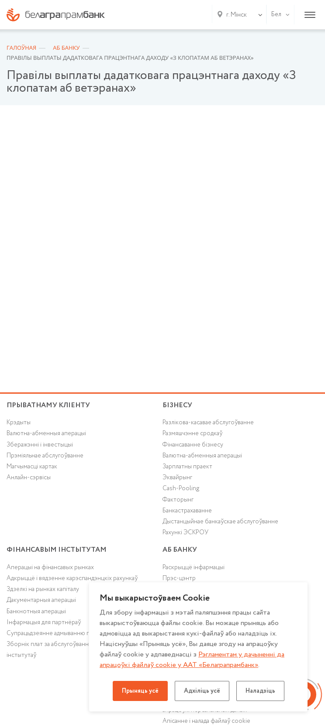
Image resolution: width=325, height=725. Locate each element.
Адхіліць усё (202, 691)
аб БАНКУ (179, 550)
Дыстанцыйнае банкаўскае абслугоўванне (220, 521)
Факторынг (178, 499)
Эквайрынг (177, 477)
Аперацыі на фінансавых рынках (50, 567)
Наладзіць (260, 691)
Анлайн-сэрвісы (29, 477)
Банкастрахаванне (187, 510)
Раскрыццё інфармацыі (193, 567)
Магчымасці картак (32, 466)
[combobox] (235, 15)
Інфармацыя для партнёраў (44, 622)
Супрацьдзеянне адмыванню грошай (56, 633)
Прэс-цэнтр (179, 578)
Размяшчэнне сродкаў (192, 433)
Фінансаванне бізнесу (192, 444)
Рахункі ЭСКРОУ (185, 532)
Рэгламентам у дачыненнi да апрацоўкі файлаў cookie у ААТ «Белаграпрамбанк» (192, 659)
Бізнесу (177, 405)
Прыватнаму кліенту (48, 405)
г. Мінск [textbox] (236, 14)
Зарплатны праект (187, 466)
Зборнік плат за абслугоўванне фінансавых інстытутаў (66, 650)
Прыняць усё (140, 691)
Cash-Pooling (180, 488)
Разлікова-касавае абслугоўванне (208, 422)
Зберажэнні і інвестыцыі (40, 444)
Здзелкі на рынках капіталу (43, 589)
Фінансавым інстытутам (57, 550)
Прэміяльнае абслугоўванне (45, 455)
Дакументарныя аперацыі (41, 600)
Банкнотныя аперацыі (36, 611)
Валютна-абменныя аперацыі (46, 433)
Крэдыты (19, 422)
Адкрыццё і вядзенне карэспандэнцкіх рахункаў (72, 578)
